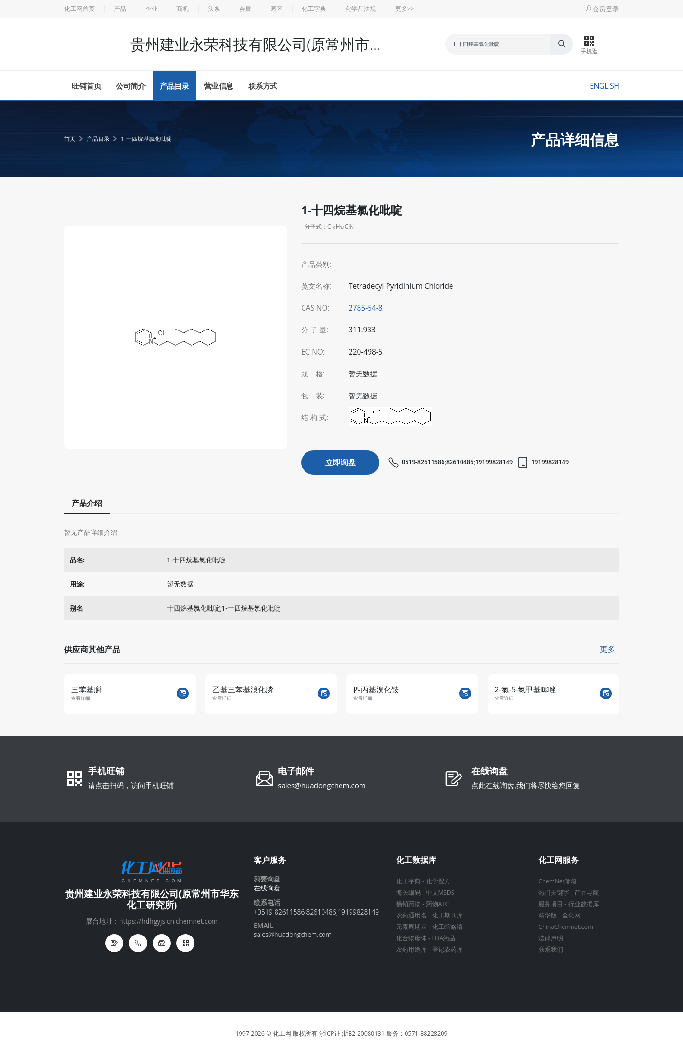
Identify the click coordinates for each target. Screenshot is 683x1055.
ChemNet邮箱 (557, 881)
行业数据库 (583, 904)
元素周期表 (411, 927)
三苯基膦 (86, 689)
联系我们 (550, 949)
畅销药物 (408, 904)
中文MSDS (440, 893)
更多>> (404, 9)
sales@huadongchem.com (322, 785)
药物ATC (437, 904)
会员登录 (602, 8)
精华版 (547, 915)
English (604, 86)
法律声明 (550, 938)
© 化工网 (278, 1033)
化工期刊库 (447, 915)
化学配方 (438, 881)
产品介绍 (86, 503)
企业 (151, 9)
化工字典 (314, 9)
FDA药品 (444, 938)
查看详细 (80, 698)
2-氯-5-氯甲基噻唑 (525, 689)
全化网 (571, 915)
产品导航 (586, 893)
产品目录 (174, 86)
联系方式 (262, 86)
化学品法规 (360, 9)
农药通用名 (411, 915)
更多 (607, 649)
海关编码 (408, 893)
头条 (214, 9)
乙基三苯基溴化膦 (242, 689)
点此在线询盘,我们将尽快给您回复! (526, 785)
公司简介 (130, 86)
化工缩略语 (447, 927)
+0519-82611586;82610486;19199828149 (316, 912)
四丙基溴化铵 (376, 689)
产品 (120, 9)
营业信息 (218, 86)
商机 (182, 9)
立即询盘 (340, 462)
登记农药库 (447, 949)
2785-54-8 (366, 308)
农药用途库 (411, 949)
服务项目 (550, 904)
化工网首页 (79, 9)
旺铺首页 (86, 86)
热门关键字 (553, 893)
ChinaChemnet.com (565, 927)
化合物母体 (411, 938)
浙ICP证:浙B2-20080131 (352, 1033)
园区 (276, 9)
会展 (245, 9)
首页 (69, 139)
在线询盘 (489, 772)
